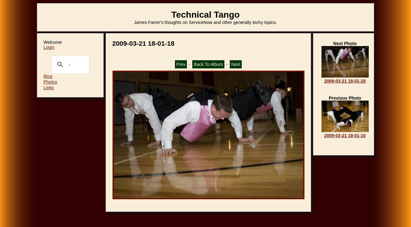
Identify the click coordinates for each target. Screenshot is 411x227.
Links (48, 87)
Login (48, 47)
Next (235, 64)
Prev (181, 64)
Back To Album (208, 64)
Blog (47, 76)
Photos (50, 81)
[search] (69, 64)
